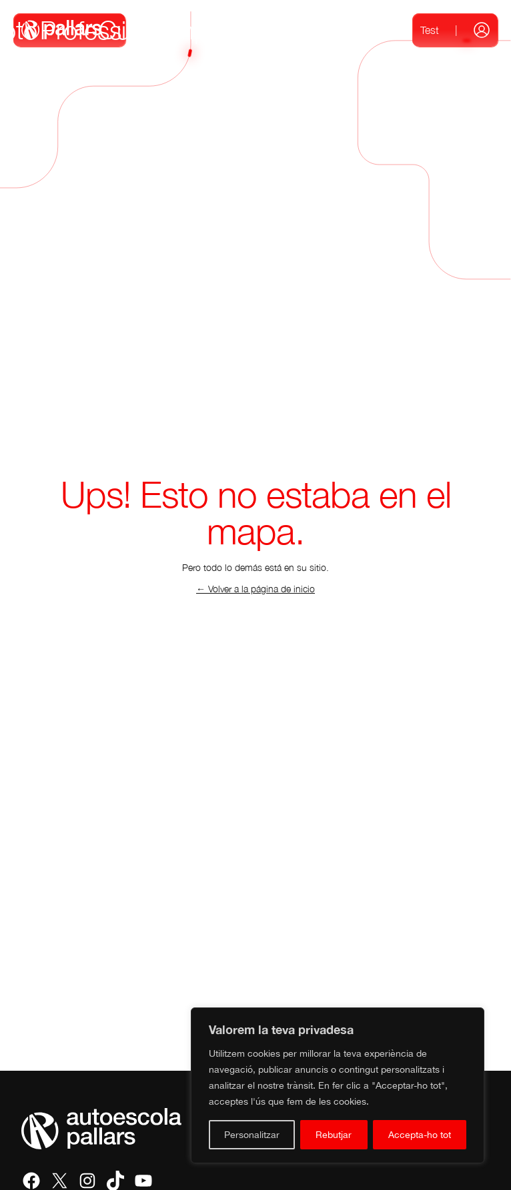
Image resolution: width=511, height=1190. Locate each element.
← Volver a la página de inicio (255, 588)
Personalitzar (252, 1134)
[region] (337, 1085)
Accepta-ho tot (419, 1134)
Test (429, 30)
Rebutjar (334, 1134)
